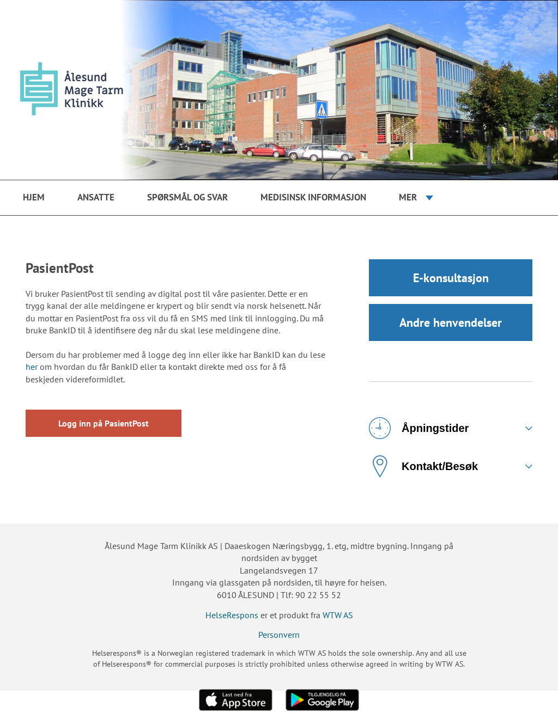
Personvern (279, 634)
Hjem (34, 197)
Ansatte (95, 197)
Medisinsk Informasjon (313, 197)
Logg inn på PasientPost (103, 423)
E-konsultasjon (451, 277)
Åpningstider (419, 428)
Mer (408, 197)
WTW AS (338, 615)
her (32, 366)
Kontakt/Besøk (423, 466)
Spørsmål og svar (187, 197)
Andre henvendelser (450, 322)
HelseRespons (231, 615)
